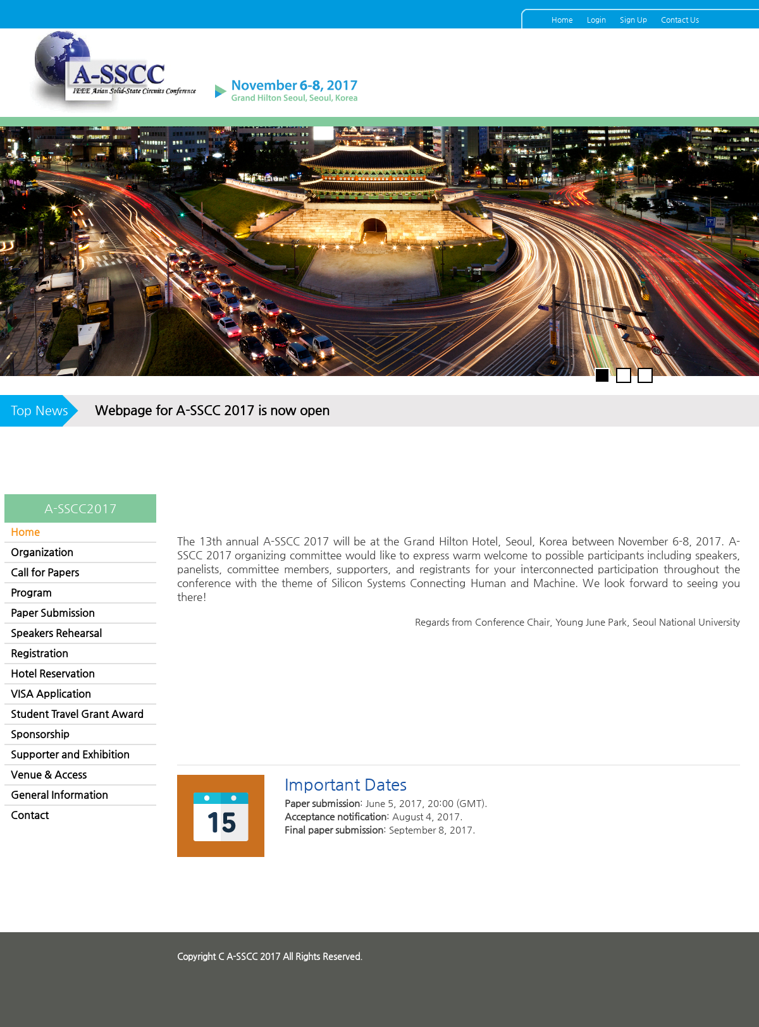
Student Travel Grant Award (77, 714)
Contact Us (680, 19)
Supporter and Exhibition (70, 754)
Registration (39, 653)
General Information (59, 795)
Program (31, 592)
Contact (30, 815)
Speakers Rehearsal (56, 633)
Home (562, 19)
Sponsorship (40, 734)
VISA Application (51, 694)
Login (596, 19)
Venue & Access (49, 775)
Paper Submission (53, 613)
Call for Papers (45, 572)
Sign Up (633, 19)
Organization (42, 552)
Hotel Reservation (53, 673)
